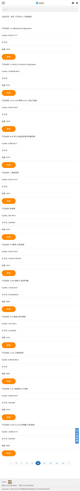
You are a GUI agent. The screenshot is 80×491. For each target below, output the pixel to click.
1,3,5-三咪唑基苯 (16, 353)
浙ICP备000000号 (43, 489)
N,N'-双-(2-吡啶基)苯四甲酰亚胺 (22, 136)
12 (51, 463)
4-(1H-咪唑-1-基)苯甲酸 (19, 281)
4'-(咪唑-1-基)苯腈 (17, 245)
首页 (12, 17)
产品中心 (19, 17)
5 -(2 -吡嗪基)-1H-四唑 (19, 389)
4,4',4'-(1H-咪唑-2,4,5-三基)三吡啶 (23, 100)
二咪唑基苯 (14, 173)
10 (38, 463)
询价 (9, 57)
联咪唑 (12, 209)
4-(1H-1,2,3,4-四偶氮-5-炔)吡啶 (22, 425)
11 (44, 463)
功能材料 (28, 17)
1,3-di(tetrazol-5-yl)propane (21, 28)
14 (63, 463)
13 (57, 463)
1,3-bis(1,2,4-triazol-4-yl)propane (23, 64)
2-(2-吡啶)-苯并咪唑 (18, 317)
